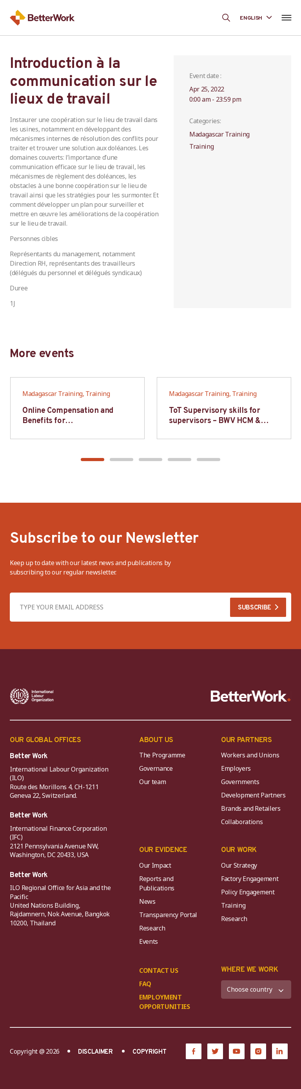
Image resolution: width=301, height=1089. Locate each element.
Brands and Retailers (251, 808)
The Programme (162, 755)
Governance (156, 768)
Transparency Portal (168, 914)
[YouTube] (237, 1051)
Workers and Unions (250, 755)
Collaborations (242, 821)
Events (148, 941)
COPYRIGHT (149, 1052)
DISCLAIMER (95, 1052)
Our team (152, 781)
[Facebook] (193, 1051)
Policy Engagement (249, 892)
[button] (92, 459)
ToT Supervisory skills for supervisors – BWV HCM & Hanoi (215, 421)
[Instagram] (258, 1051)
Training (233, 905)
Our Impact (155, 865)
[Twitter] (215, 1051)
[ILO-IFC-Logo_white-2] (32, 696)
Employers (236, 768)
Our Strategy (239, 865)
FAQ (145, 984)
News (147, 901)
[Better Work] (250, 696)
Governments (240, 781)
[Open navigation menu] (286, 18)
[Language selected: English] (256, 17)
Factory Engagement (249, 878)
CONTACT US (158, 970)
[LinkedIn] (280, 1051)
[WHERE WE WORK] (256, 989)
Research (152, 928)
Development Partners (253, 795)
